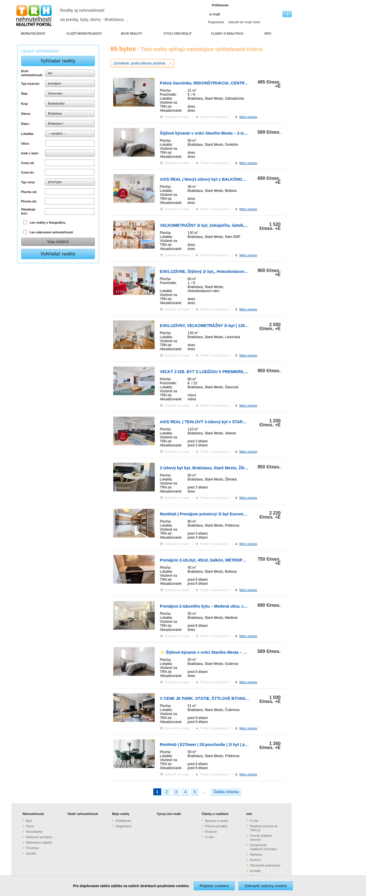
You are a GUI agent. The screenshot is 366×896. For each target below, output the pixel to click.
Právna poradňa (216, 826)
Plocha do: (29, 201)
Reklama (256, 854)
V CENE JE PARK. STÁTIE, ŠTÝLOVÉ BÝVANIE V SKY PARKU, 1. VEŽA (227, 698)
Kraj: (24, 103)
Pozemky (32, 848)
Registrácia (216, 22)
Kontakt (255, 871)
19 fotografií (124, 534)
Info (249, 814)
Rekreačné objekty (39, 842)
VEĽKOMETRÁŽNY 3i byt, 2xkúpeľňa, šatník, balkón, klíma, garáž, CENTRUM (233, 225)
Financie (211, 831)
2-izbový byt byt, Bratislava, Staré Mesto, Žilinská (207, 468)
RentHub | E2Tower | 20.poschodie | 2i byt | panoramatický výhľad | (223, 744)
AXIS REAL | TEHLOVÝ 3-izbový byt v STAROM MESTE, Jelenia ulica (225, 422)
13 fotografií (124, 291)
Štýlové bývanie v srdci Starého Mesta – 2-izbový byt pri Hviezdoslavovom (230, 133)
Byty (29, 820)
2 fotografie (123, 580)
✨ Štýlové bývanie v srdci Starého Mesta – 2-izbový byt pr (215, 652)
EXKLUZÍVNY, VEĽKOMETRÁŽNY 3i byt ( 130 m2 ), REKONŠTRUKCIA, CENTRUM (237, 325)
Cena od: (28, 163)
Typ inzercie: (30, 83)
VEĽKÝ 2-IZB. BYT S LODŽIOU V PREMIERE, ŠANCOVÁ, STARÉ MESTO (228, 371)
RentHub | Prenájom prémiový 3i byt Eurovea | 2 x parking (215, 514)
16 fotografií (124, 103)
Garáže (31, 853)
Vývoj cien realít (169, 814)
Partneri (255, 860)
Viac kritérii (58, 241)
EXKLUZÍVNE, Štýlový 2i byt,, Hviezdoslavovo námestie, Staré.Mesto (225, 271)
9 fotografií (123, 153)
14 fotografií (124, 391)
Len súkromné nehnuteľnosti (51, 232)
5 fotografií (123, 488)
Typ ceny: (28, 182)
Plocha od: (29, 192)
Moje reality (121, 814)
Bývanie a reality (216, 820)
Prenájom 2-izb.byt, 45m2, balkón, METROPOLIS (206, 560)
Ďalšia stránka (226, 791)
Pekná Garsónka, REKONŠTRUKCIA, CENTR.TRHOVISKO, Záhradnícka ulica (233, 83)
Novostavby (34, 831)
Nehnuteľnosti (33, 814)
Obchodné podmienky (265, 865)
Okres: (26, 113)
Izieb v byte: (30, 153)
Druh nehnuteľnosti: (32, 73)
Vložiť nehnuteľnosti (82, 814)
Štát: (24, 93)
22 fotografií (124, 442)
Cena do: (28, 172)
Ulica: (25, 143)
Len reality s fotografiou (47, 222)
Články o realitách (215, 814)
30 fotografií (124, 199)
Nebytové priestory (39, 837)
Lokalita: (27, 133)
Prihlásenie (123, 820)
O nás (209, 837)
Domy (30, 826)
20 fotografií (124, 245)
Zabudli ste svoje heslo (244, 22)
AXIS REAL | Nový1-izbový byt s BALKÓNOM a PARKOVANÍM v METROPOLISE (235, 179)
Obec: (25, 123)
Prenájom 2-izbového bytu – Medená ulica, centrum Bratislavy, (219, 606)
